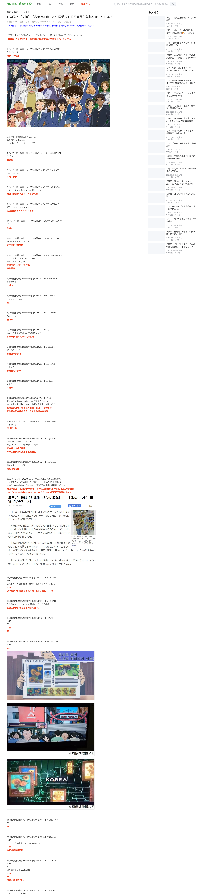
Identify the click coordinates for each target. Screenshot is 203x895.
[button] (142, 4)
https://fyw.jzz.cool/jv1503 (26, 143)
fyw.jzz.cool (31, 137)
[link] (9, 12)
